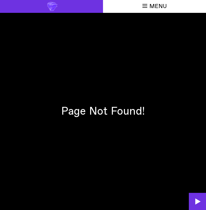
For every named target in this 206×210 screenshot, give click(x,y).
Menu (154, 6)
